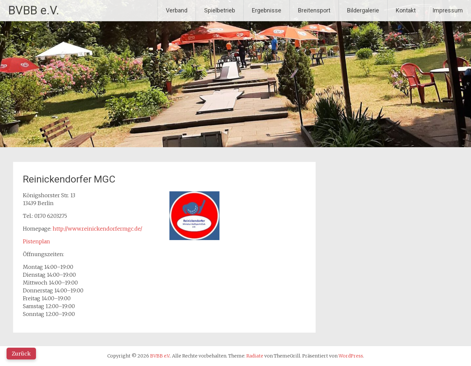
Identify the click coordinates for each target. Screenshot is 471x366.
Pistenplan (36, 241)
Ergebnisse (266, 10)
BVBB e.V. (33, 10)
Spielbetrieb (219, 10)
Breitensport (314, 10)
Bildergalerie (363, 10)
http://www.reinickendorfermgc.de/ (97, 228)
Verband (176, 10)
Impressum (447, 10)
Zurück (21, 353)
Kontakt (406, 10)
